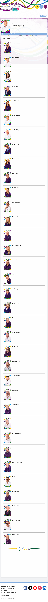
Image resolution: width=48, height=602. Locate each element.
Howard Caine (16, 202)
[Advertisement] (25, 563)
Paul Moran (15, 476)
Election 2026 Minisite (8, 586)
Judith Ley (15, 289)
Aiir (13, 598)
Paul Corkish (15, 534)
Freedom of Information (9, 594)
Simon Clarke (16, 231)
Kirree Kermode (16, 245)
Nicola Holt (15, 187)
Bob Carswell (16, 361)
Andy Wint (15, 86)
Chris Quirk (15, 144)
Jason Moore (16, 375)
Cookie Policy (5, 595)
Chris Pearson (16, 332)
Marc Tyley (15, 505)
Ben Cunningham (17, 462)
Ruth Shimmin (16, 303)
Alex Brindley (16, 115)
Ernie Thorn (15, 419)
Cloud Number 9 (15, 34)
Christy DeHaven (17, 101)
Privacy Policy (5, 590)
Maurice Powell (16, 433)
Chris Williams (16, 43)
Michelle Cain (16, 346)
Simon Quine (15, 260)
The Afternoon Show (18, 25)
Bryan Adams (7, 34)
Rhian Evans (15, 158)
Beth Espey (15, 72)
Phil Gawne (15, 317)
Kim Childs (15, 216)
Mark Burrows (16, 520)
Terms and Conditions (8, 592)
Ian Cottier (15, 390)
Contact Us (13, 588)
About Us (4, 588)
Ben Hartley (15, 57)
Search (43, 15)
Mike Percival (16, 491)
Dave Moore (15, 173)
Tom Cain (14, 274)
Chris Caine (15, 448)
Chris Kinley (15, 129)
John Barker (15, 404)
